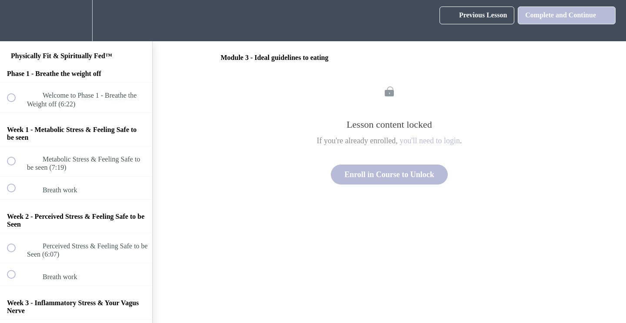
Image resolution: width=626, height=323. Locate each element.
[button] (16, 20)
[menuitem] (76, 20)
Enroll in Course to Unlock (389, 174)
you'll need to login (430, 140)
